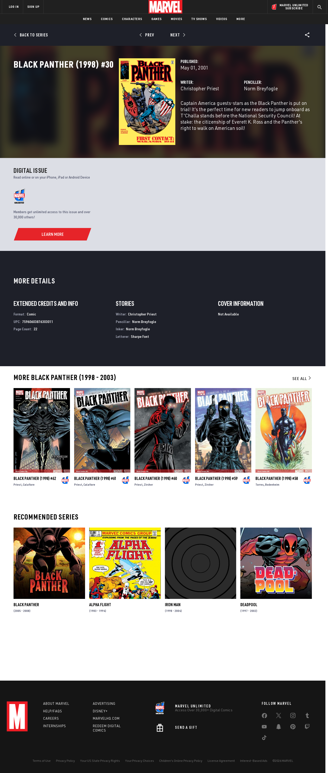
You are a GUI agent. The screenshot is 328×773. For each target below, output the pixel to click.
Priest (18, 533)
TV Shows (199, 19)
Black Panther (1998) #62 (35, 527)
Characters (132, 19)
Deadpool (248, 653)
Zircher (148, 533)
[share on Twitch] (307, 727)
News (87, 19)
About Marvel (56, 703)
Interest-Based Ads (253, 761)
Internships (54, 726)
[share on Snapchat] (278, 727)
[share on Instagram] (292, 716)
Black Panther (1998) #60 (155, 527)
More (240, 19)
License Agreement (221, 761)
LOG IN (14, 7)
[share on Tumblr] (307, 716)
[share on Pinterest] (292, 727)
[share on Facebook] (264, 716)
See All (302, 427)
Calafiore (29, 533)
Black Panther (26, 653)
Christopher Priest (126, 111)
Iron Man (173, 653)
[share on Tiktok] (264, 738)
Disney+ (100, 711)
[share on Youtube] (264, 727)
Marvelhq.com (106, 718)
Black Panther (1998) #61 (95, 527)
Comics (107, 19)
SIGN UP (33, 7)
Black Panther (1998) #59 (216, 527)
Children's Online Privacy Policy (180, 761)
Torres (259, 533)
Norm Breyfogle (224, 111)
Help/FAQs (52, 711)
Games (156, 19)
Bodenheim (272, 533)
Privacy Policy (65, 761)
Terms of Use (42, 761)
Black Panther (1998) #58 (276, 527)
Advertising (104, 703)
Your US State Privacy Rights (100, 761)
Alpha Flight (100, 653)
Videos (221, 19)
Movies (176, 19)
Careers (51, 718)
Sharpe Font (140, 385)
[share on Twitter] (278, 716)
